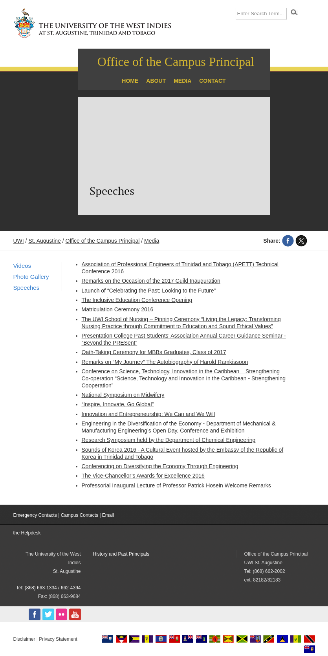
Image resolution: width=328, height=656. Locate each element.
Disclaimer (24, 639)
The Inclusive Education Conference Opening (137, 300)
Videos (22, 265)
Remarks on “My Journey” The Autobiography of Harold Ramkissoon (165, 362)
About (156, 81)
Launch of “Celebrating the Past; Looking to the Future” (149, 290)
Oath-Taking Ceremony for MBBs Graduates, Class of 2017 (154, 352)
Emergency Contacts (35, 515)
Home (130, 81)
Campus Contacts (79, 515)
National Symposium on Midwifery (123, 395)
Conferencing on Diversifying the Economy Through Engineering (160, 466)
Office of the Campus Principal (175, 62)
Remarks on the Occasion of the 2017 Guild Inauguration (151, 281)
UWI (18, 241)
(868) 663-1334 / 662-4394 (53, 588)
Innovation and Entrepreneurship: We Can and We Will (148, 414)
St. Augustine (44, 241)
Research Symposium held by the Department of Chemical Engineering (169, 440)
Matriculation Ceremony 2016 (118, 309)
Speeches (26, 287)
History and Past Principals (121, 554)
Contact (212, 81)
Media (182, 81)
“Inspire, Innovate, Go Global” (118, 404)
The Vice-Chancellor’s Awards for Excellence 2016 (143, 475)
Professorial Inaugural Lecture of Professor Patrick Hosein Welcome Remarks (176, 485)
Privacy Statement (58, 639)
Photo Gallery (31, 276)
